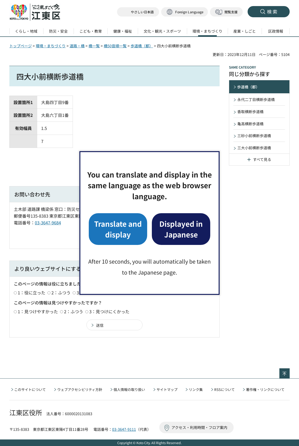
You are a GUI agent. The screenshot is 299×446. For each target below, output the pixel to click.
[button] (184, 12)
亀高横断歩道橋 (250, 123)
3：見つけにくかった (109, 311)
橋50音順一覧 (115, 46)
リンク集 (196, 389)
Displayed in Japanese (181, 229)
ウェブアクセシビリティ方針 (79, 389)
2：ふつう (61, 292)
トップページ (20, 46)
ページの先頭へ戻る (289, 371)
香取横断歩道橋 (250, 111)
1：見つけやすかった (38, 311)
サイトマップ (167, 389)
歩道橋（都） (142, 46)
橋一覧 (94, 46)
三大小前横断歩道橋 (254, 147)
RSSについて (224, 389)
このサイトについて (30, 389)
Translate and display (118, 229)
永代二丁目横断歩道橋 (256, 99)
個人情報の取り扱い (129, 389)
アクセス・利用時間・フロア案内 (199, 427)
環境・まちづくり (51, 46)
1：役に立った (31, 292)
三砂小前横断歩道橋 (254, 135)
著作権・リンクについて (265, 389)
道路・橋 (77, 46)
